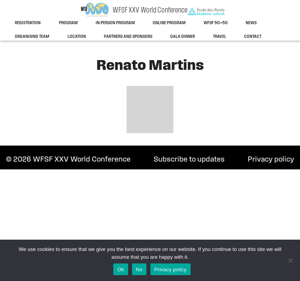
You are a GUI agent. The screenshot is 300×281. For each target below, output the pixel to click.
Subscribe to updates (189, 160)
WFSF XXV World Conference (150, 10)
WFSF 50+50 (216, 23)
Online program (169, 23)
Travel (219, 36)
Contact (252, 36)
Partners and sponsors (128, 36)
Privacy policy (271, 160)
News (251, 23)
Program (68, 23)
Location (77, 36)
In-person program (115, 23)
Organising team (32, 36)
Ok (120, 269)
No (139, 269)
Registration (28, 23)
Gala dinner (182, 36)
